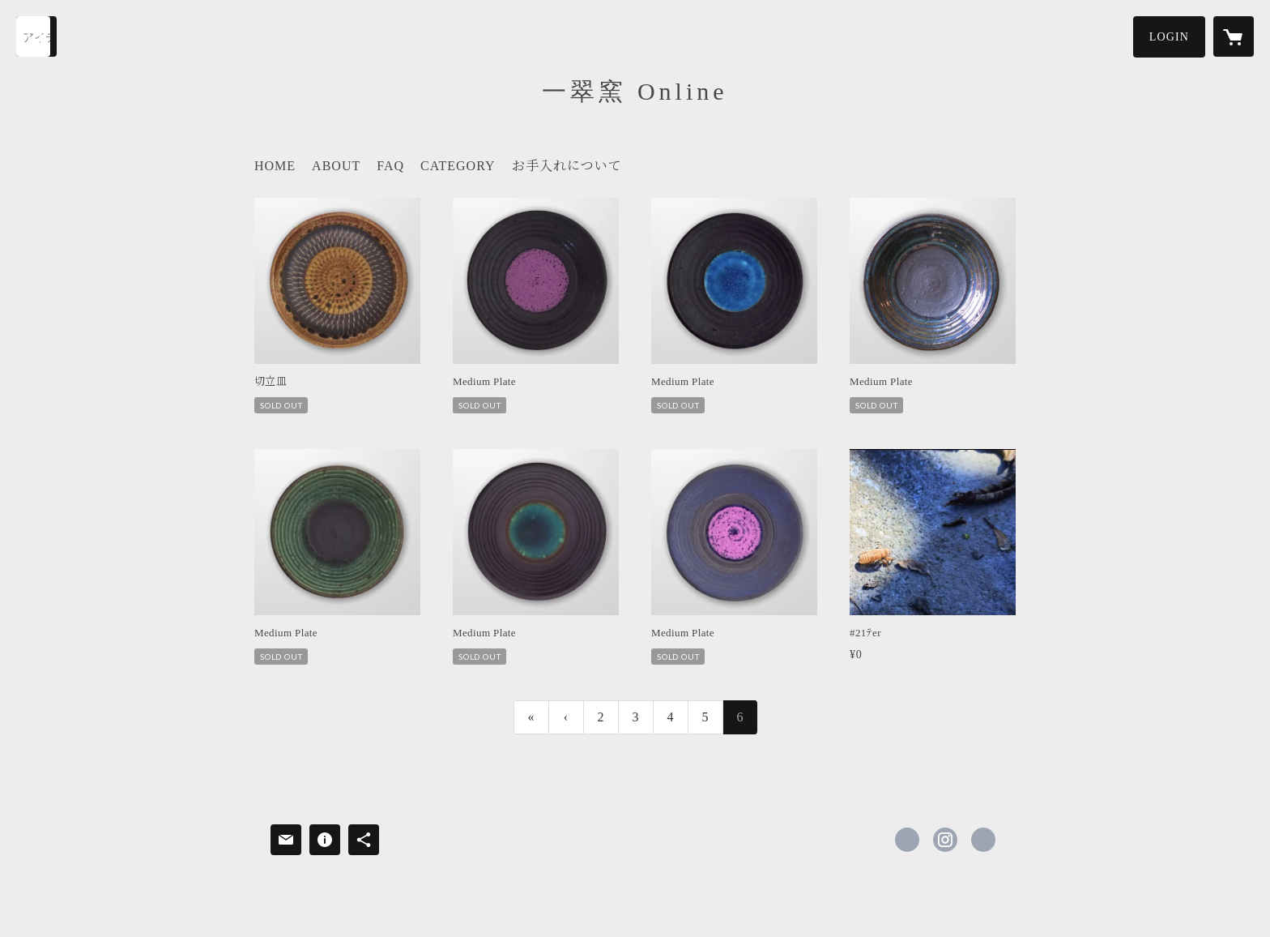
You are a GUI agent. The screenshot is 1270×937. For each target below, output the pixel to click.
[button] (1169, 37)
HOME (275, 166)
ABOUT (336, 166)
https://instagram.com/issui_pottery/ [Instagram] (945, 840)
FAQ (390, 166)
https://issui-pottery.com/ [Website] (983, 840)
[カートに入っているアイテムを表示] (1233, 36)
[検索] (36, 36)
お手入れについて (567, 166)
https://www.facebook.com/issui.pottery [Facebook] (907, 840)
